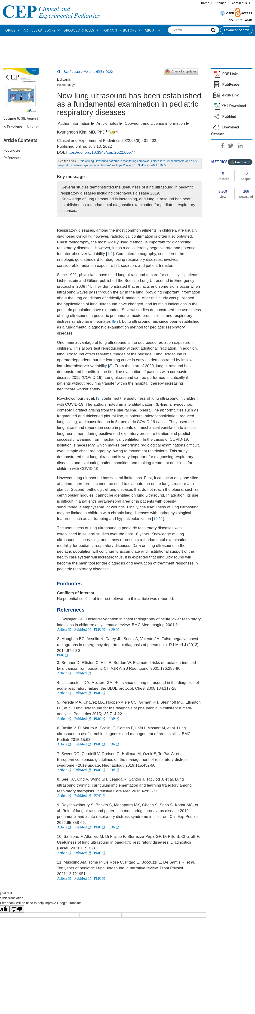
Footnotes (11, 150)
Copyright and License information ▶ (157, 123)
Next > (32, 126)
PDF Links (224, 73)
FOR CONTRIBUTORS (119, 30)
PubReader (226, 84)
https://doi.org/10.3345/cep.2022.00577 (100, 152)
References (12, 157)
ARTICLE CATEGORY (40, 30)
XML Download (228, 105)
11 (161, 519)
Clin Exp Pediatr (68, 71)
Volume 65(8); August (20, 118)
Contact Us (239, 3)
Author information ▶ (76, 123)
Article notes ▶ (109, 123)
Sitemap (220, 3)
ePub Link (225, 95)
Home (205, 3)
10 (155, 519)
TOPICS (9, 30)
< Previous (12, 126)
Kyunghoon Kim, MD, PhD (81, 132)
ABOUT (150, 30)
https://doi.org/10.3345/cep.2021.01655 (141, 165)
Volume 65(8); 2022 (98, 71)
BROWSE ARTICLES (79, 30)
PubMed (223, 116)
